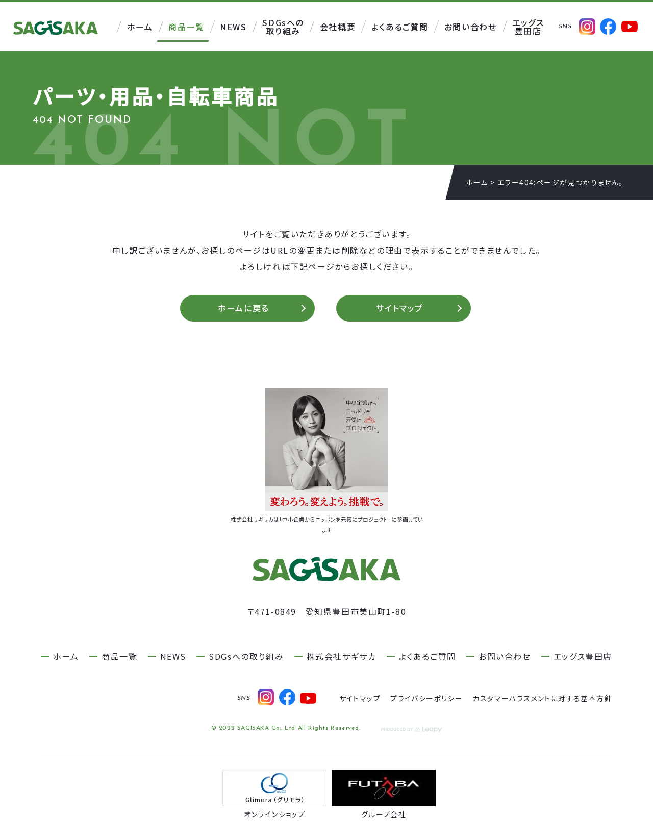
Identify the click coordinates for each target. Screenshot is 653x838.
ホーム (477, 182)
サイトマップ (399, 309)
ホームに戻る (243, 309)
